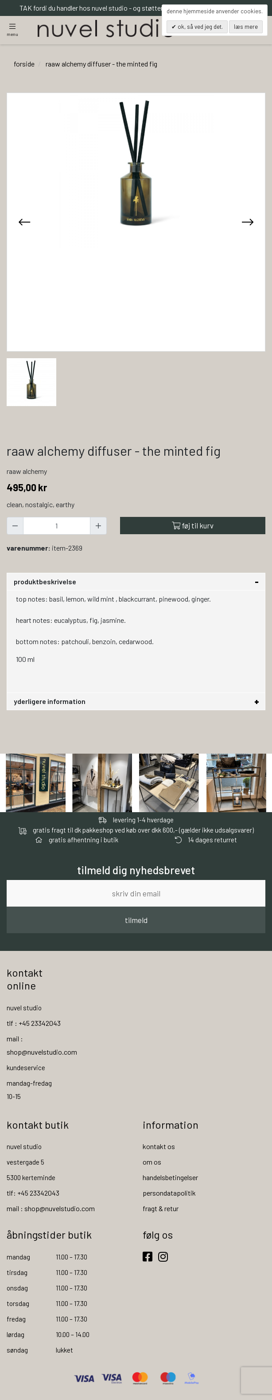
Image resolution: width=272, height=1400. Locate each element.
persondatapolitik (169, 1193)
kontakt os (159, 1146)
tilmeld (136, 919)
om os (152, 1162)
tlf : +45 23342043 (34, 1023)
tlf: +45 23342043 (33, 1193)
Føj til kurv (193, 525)
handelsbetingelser (170, 1177)
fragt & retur (161, 1208)
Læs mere (246, 26)
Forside (24, 63)
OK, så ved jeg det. (199, 26)
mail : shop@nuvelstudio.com (51, 1208)
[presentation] (24, 222)
